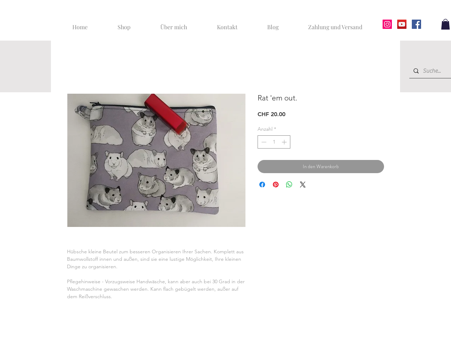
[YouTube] (401, 24)
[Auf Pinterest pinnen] (275, 184)
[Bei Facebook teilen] (262, 184)
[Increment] (284, 142)
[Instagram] (387, 24)
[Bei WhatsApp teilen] (289, 184)
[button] (445, 24)
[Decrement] (263, 142)
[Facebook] (416, 24)
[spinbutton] (274, 142)
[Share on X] (303, 184)
